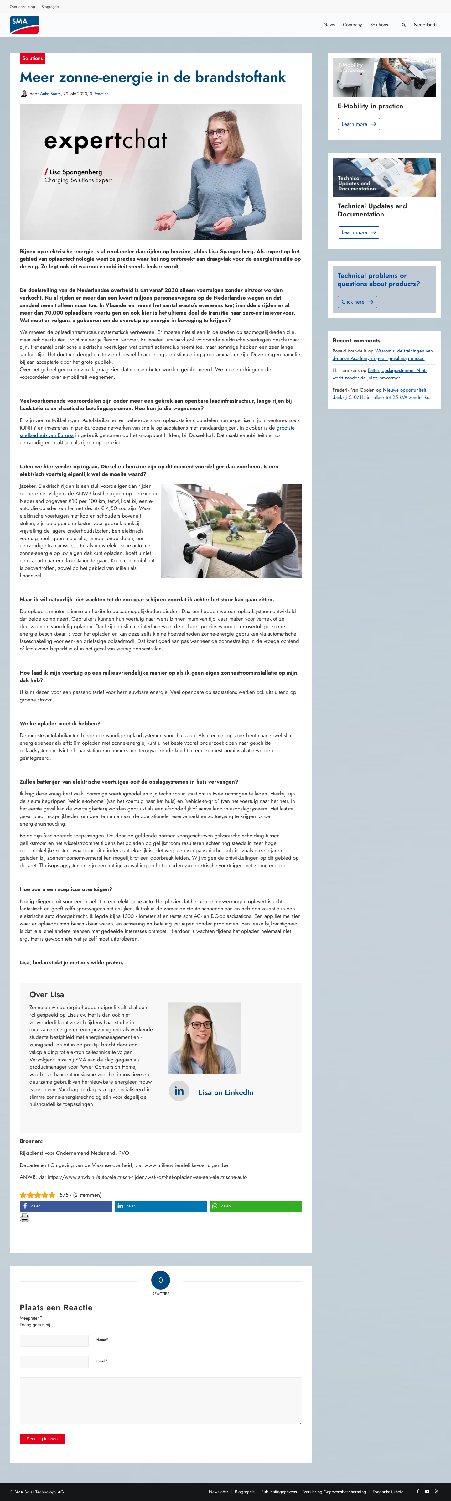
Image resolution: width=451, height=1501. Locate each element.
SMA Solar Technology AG (39, 1492)
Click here (358, 302)
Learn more (359, 124)
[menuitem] (22, 7)
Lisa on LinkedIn (226, 1092)
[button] (66, 1206)
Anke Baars (50, 94)
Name (102, 1339)
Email (102, 1361)
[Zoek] (404, 25)
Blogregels (50, 6)
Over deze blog (22, 6)
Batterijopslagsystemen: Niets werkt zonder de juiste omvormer (380, 374)
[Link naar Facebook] (417, 1491)
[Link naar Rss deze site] (436, 1491)
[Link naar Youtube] (427, 1491)
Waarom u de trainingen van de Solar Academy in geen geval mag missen (383, 354)
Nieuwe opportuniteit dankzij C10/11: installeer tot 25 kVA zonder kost (383, 394)
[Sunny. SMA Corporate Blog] (28, 25)
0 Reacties (99, 94)
